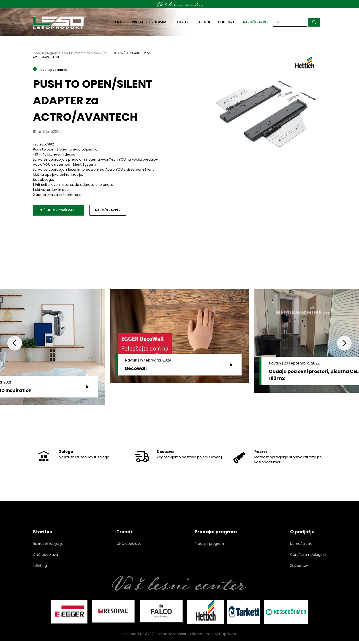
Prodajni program (149, 22)
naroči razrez (256, 22)
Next (344, 343)
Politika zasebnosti (171, 633)
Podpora (226, 22)
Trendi (204, 22)
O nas (119, 22)
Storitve (182, 22)
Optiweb (228, 633)
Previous (14, 343)
